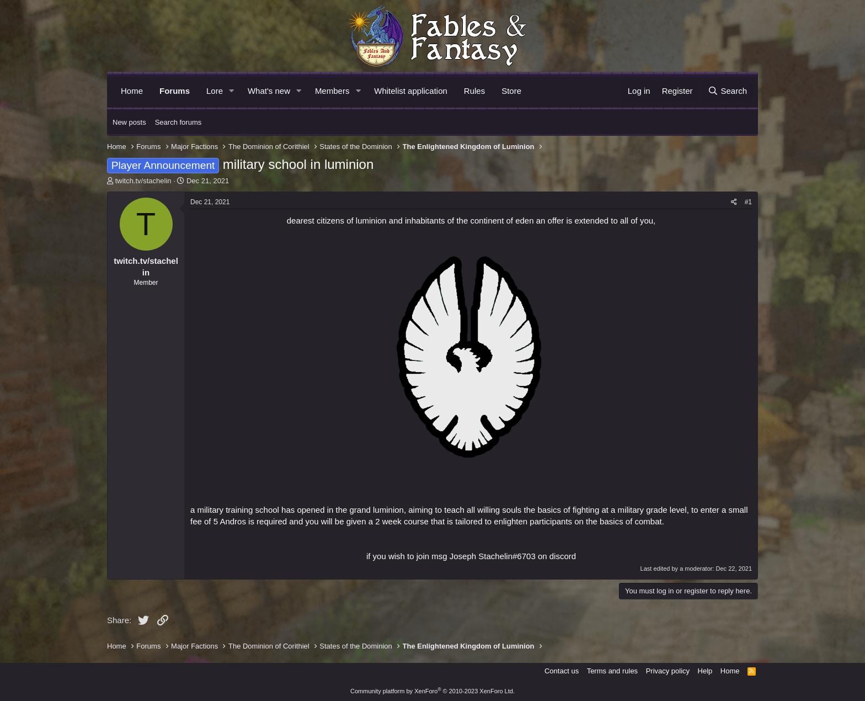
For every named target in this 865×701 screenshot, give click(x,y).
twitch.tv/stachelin (143, 181)
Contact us (561, 671)
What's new (269, 90)
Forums (174, 90)
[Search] (727, 91)
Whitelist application (410, 90)
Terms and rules (612, 671)
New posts (129, 122)
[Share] (734, 202)
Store (511, 90)
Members (332, 90)
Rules (474, 90)
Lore (214, 90)
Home (132, 90)
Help (705, 671)
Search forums (178, 122)
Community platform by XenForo (432, 691)
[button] (231, 91)
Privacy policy (668, 671)
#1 (748, 202)
